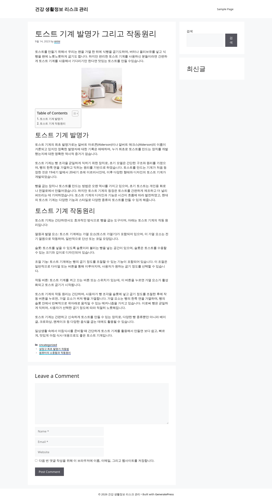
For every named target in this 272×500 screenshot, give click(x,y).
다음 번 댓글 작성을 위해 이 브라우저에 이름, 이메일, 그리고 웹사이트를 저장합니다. (96, 460)
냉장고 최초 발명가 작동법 (54, 349)
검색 (190, 31)
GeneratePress (164, 494)
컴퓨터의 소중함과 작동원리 (55, 352)
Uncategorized (48, 345)
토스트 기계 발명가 (51, 119)
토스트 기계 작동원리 (53, 123)
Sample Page (225, 9)
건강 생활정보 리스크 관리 (61, 9)
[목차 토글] (73, 113)
